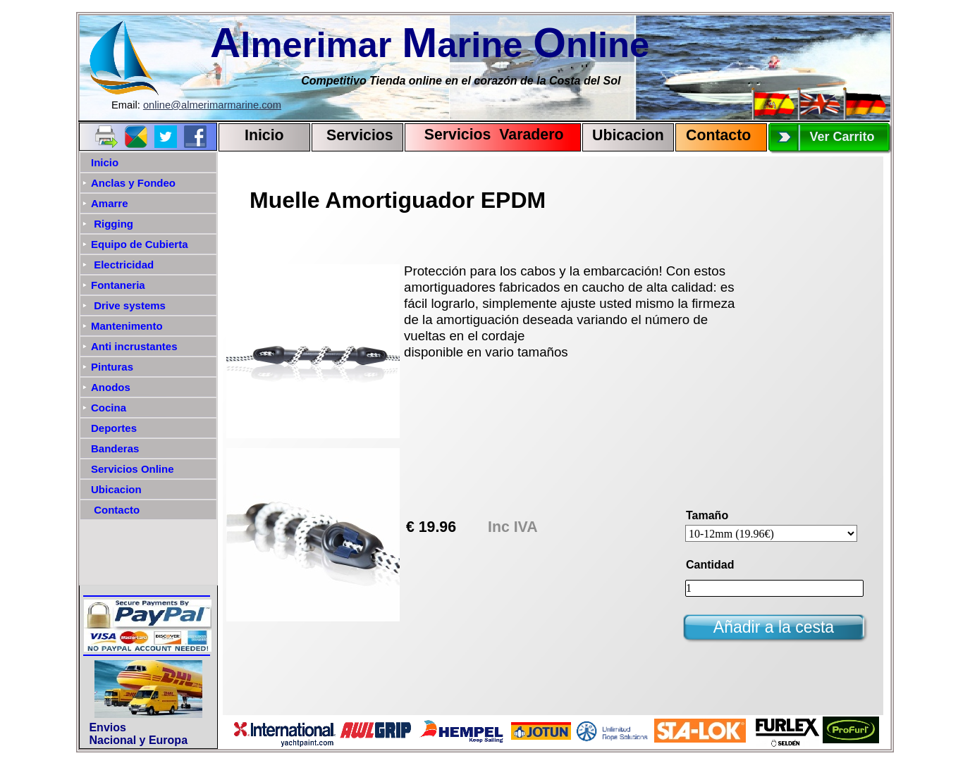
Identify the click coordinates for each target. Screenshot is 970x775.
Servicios (359, 135)
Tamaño (707, 515)
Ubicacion (628, 135)
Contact (714, 135)
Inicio (264, 135)
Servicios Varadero (487, 134)
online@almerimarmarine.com (212, 105)
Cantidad (710, 565)
